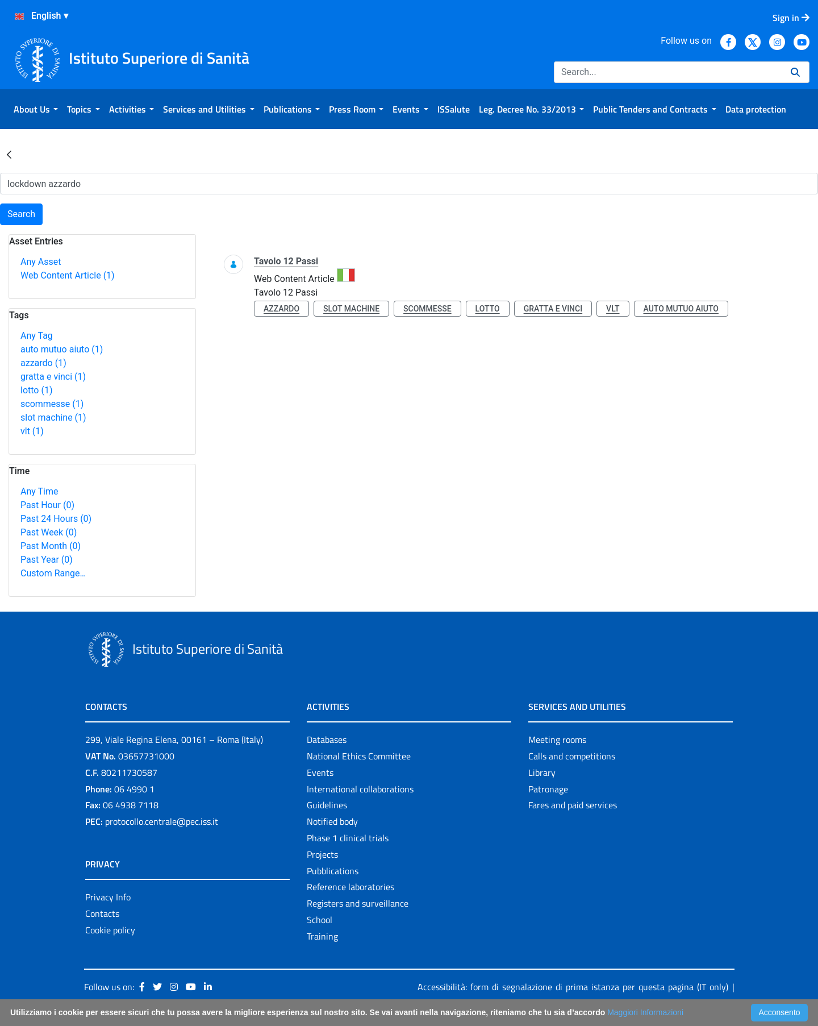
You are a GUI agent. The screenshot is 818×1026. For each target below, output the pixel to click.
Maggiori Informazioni (645, 1012)
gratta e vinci (53, 376)
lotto (36, 390)
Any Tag (36, 335)
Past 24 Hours (55, 518)
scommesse (52, 403)
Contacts (102, 913)
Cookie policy (110, 930)
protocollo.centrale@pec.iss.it (161, 821)
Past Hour (47, 505)
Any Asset (40, 261)
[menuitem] (35, 109)
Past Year (46, 559)
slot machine (53, 417)
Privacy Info (108, 897)
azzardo (43, 363)
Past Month (50, 546)
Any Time (39, 491)
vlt (32, 431)
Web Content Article (67, 275)
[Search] (668, 72)
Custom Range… (53, 573)
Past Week (48, 532)
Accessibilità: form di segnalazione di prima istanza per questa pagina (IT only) (573, 987)
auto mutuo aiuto (61, 349)
